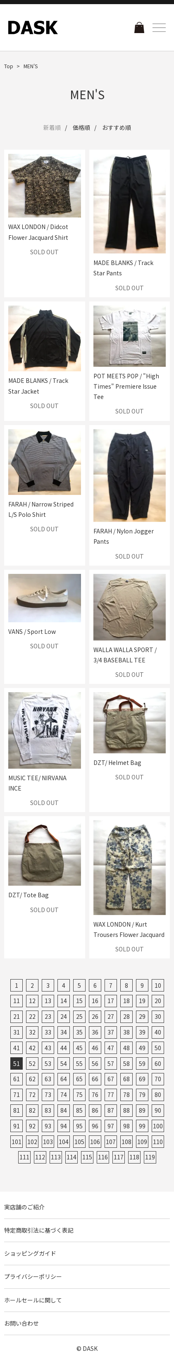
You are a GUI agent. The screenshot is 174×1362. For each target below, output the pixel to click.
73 (48, 1094)
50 (158, 1048)
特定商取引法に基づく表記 (39, 1230)
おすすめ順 (116, 127)
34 (63, 1032)
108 (126, 1141)
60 (158, 1063)
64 (63, 1079)
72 (32, 1094)
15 (79, 1000)
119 (150, 1157)
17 (110, 1000)
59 (142, 1063)
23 (48, 1016)
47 (110, 1048)
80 (158, 1094)
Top (8, 65)
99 (142, 1126)
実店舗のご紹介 (24, 1207)
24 (63, 1016)
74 (63, 1094)
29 (142, 1016)
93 (48, 1126)
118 (134, 1157)
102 (32, 1141)
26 (95, 1016)
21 (16, 1016)
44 (63, 1048)
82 (32, 1110)
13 (48, 1000)
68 (126, 1079)
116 (103, 1157)
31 (16, 1032)
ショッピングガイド (30, 1253)
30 (158, 1016)
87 (110, 1110)
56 (95, 1063)
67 (110, 1079)
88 (126, 1110)
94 (63, 1126)
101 (16, 1141)
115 (87, 1157)
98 (126, 1126)
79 (142, 1094)
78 (126, 1094)
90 (158, 1110)
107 (111, 1141)
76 (95, 1094)
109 (142, 1141)
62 (32, 1079)
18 (126, 1000)
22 (32, 1016)
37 (110, 1032)
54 (63, 1063)
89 (142, 1110)
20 (158, 1000)
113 (56, 1157)
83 (48, 1110)
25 (79, 1016)
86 (95, 1110)
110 (158, 1141)
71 (16, 1094)
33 (48, 1032)
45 (79, 1048)
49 (142, 1048)
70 (158, 1079)
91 (16, 1126)
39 (142, 1032)
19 (142, 1000)
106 (95, 1141)
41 (16, 1048)
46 (95, 1048)
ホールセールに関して (33, 1300)
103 (48, 1141)
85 (79, 1110)
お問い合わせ (21, 1323)
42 (32, 1048)
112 (40, 1157)
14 (63, 1000)
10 (158, 985)
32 (32, 1032)
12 (32, 1000)
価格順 (81, 127)
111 (24, 1157)
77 (110, 1094)
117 (119, 1157)
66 (95, 1079)
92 (32, 1126)
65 (79, 1079)
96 (95, 1126)
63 (48, 1079)
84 (63, 1110)
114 (71, 1157)
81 (16, 1110)
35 (79, 1032)
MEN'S (31, 65)
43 (48, 1048)
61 (16, 1079)
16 (95, 1000)
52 (32, 1063)
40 (158, 1032)
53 (48, 1063)
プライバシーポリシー (33, 1276)
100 (158, 1126)
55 (79, 1063)
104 (64, 1141)
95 (79, 1126)
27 (110, 1016)
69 (142, 1079)
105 (79, 1141)
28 (126, 1016)
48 (126, 1048)
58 (126, 1063)
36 (95, 1032)
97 (110, 1126)
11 (16, 1000)
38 (126, 1032)
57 (110, 1063)
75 (79, 1094)
